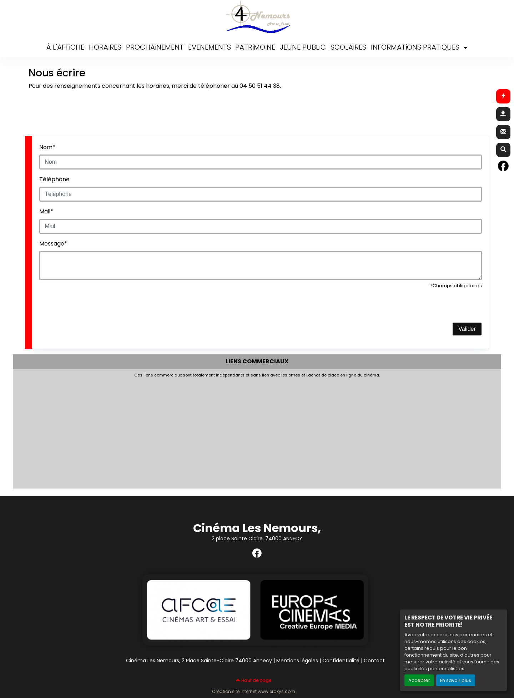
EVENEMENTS (209, 47)
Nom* (47, 147)
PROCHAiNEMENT (154, 47)
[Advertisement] (189, 431)
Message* (53, 243)
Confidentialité (340, 660)
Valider (467, 329)
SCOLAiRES (348, 47)
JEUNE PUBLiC (303, 47)
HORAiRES (105, 47)
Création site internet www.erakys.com (253, 691)
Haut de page (253, 680)
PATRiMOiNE (255, 47)
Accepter (419, 680)
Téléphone (54, 179)
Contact (374, 660)
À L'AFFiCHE (65, 47)
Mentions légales (297, 660)
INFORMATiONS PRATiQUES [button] (416, 47)
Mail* (46, 211)
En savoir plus (455, 680)
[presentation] (93, 308)
